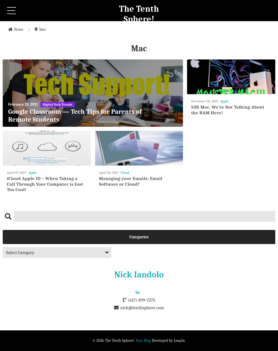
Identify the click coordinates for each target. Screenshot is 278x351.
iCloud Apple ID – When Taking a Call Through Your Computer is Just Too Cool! (45, 184)
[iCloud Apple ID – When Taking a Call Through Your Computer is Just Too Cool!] (47, 148)
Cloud (125, 173)
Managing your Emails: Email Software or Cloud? (130, 181)
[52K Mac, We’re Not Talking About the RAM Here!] (231, 76)
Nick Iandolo (139, 275)
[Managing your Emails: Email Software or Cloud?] (139, 148)
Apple (224, 101)
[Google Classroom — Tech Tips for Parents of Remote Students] (93, 93)
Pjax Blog (143, 340)
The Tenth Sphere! (139, 14)
